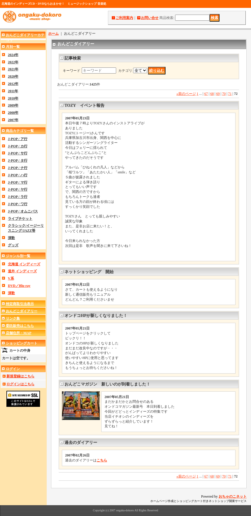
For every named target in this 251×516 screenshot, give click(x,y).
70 (224, 94)
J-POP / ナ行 (17, 168)
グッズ (13, 245)
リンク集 (13, 318)
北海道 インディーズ (24, 264)
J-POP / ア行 (17, 139)
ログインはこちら (20, 384)
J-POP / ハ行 (17, 175)
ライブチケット (20, 219)
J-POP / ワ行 (17, 204)
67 (206, 94)
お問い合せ (149, 18)
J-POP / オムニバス (23, 211)
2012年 (13, 84)
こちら (102, 460)
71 (230, 94)
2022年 (13, 62)
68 (212, 94)
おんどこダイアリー (21, 311)
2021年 (13, 69)
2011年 (13, 91)
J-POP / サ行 (17, 153)
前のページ (186, 94)
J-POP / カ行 (17, 146)
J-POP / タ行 (17, 160)
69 (218, 94)
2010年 (13, 98)
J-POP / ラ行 (17, 197)
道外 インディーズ (22, 271)
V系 (11, 278)
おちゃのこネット (233, 496)
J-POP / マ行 (17, 182)
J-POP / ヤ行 (17, 189)
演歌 (11, 238)
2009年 (13, 105)
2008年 (13, 113)
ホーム (53, 34)
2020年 (13, 76)
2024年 (13, 55)
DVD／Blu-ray (19, 286)
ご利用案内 (124, 18)
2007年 (13, 120)
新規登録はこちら (20, 376)
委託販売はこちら (20, 326)
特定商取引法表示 (20, 304)
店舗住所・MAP (18, 333)
